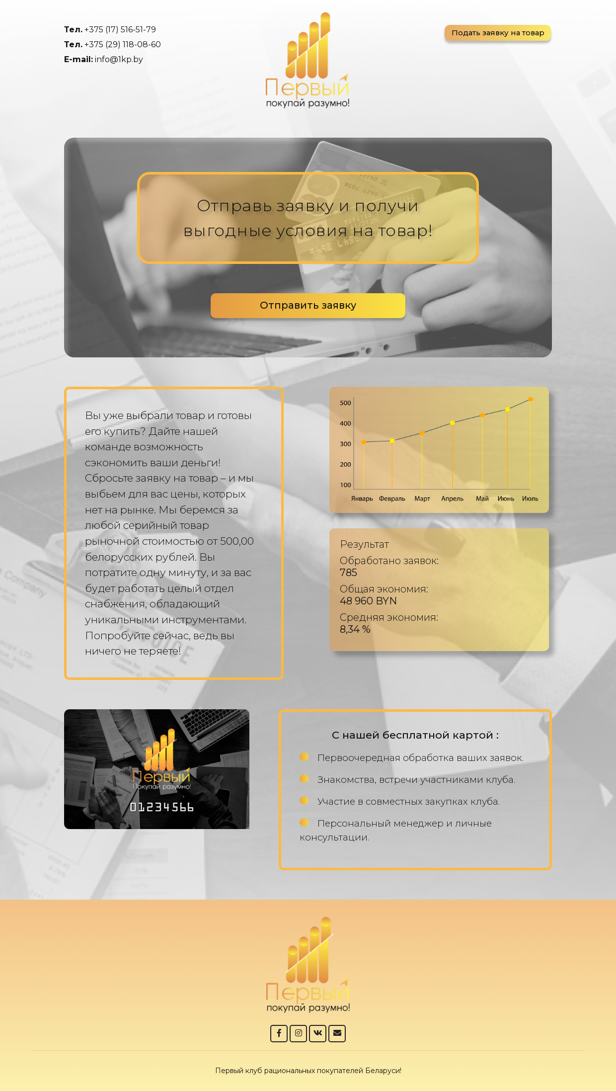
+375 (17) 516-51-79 (120, 29)
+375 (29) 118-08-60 (122, 44)
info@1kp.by (119, 59)
